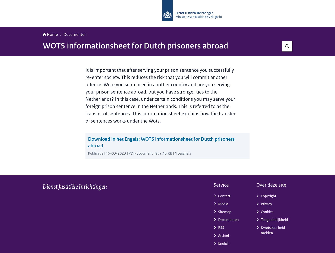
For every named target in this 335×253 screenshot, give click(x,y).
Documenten (75, 34)
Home (50, 34)
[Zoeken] (287, 46)
